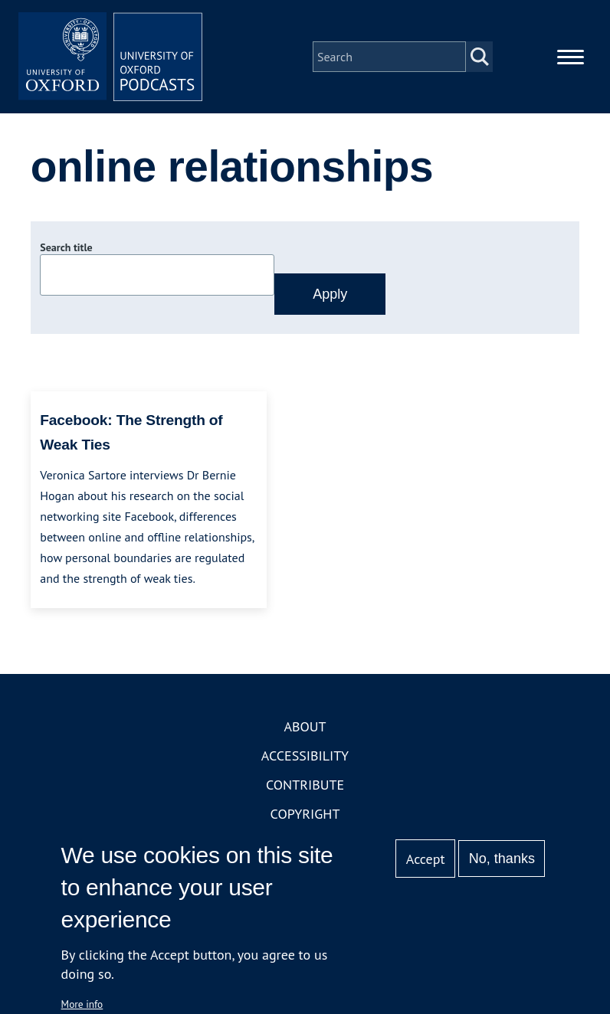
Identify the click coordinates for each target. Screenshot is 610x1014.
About (305, 726)
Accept (425, 859)
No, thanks (502, 858)
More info (82, 1004)
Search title (66, 247)
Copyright (305, 814)
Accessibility (305, 755)
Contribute (305, 784)
